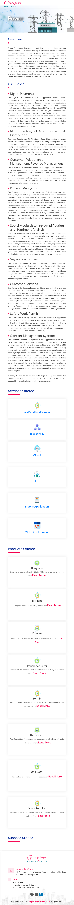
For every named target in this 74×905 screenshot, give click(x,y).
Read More (39, 575)
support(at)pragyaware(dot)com (26, 888)
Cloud (37, 455)
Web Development (37, 532)
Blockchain (37, 434)
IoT (37, 481)
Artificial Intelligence (37, 412)
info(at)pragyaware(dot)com (24, 885)
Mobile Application (37, 507)
